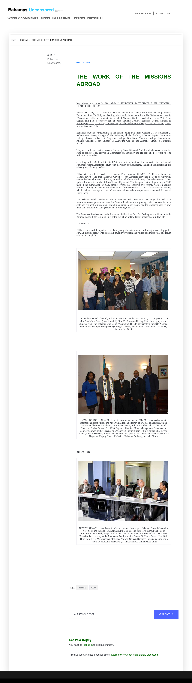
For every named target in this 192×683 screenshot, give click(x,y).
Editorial (95, 18)
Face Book (178, 13)
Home (13, 40)
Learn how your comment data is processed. (135, 654)
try (91, 103)
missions (82, 587)
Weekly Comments (23, 18)
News (45, 18)
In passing (61, 18)
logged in (88, 645)
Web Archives (143, 13)
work (94, 587)
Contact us (163, 13)
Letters (78, 18)
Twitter (183, 13)
